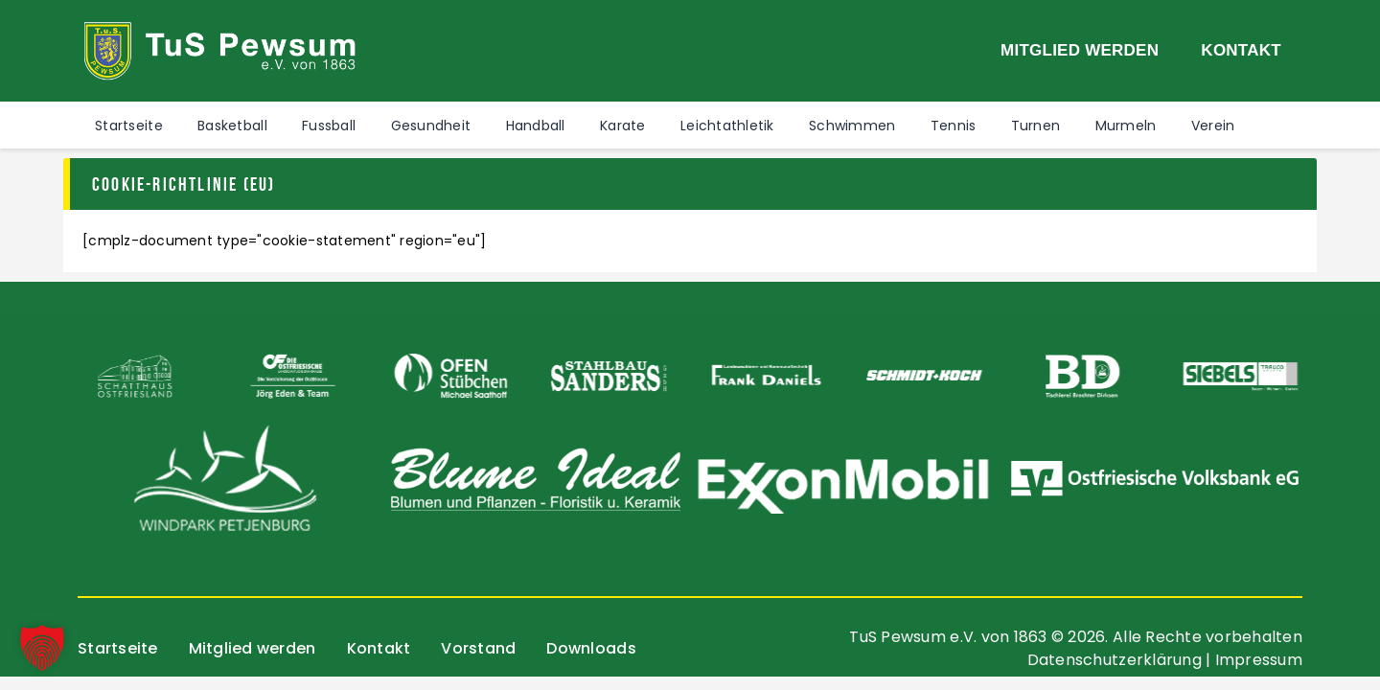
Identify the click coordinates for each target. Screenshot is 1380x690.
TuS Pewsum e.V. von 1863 (947, 637)
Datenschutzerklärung (1114, 660)
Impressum (1258, 660)
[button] (42, 648)
